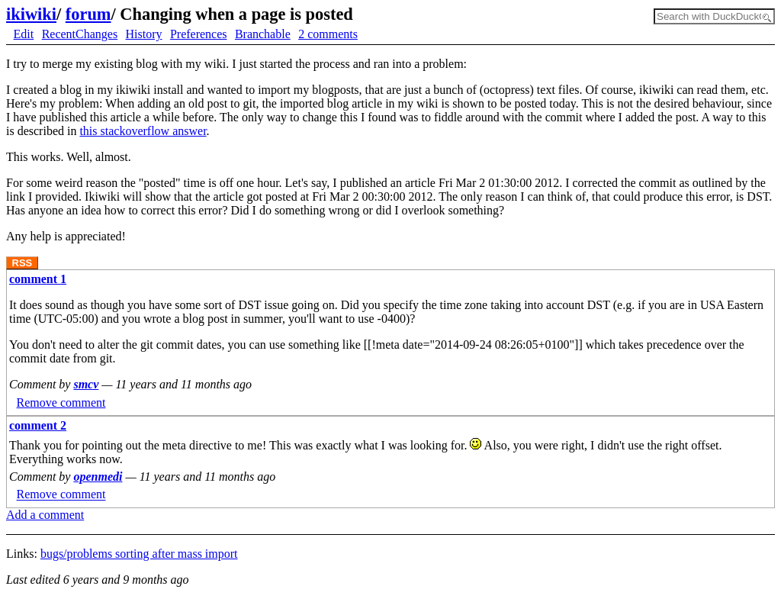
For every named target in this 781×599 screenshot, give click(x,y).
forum (88, 14)
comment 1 (37, 278)
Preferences (198, 33)
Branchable (263, 33)
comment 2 (37, 425)
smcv (85, 384)
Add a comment (45, 514)
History (144, 33)
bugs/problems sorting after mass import (139, 553)
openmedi (97, 476)
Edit (24, 33)
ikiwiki (31, 14)
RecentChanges (80, 33)
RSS (22, 263)
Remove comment (61, 402)
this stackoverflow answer (142, 130)
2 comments (328, 33)
